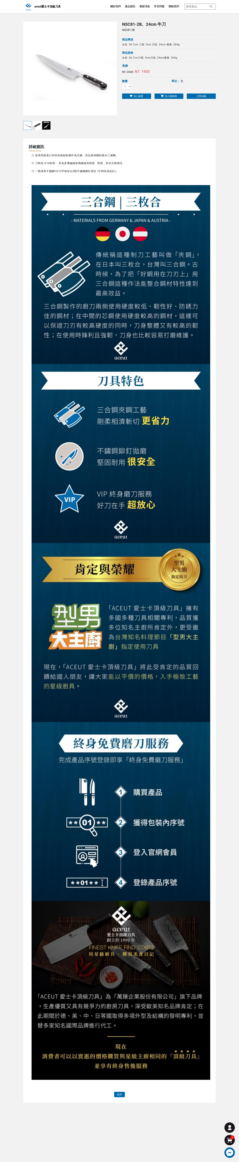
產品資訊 (130, 6)
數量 (125, 81)
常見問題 (159, 6)
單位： (176, 81)
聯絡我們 (174, 6)
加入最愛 (136, 96)
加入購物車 (169, 96)
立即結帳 (201, 96)
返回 (119, 1094)
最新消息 (144, 6)
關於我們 (115, 6)
